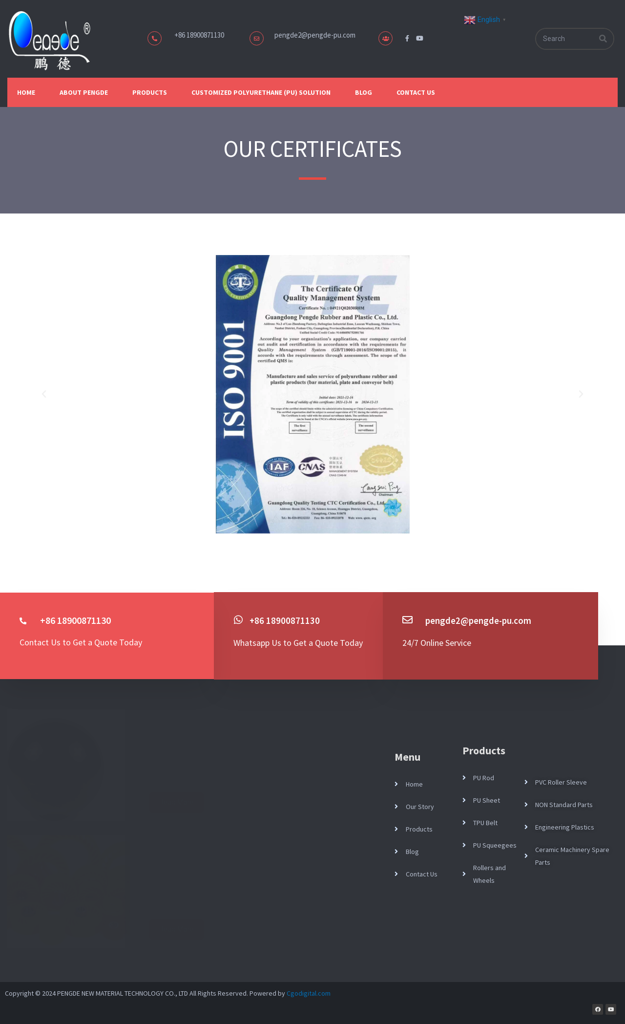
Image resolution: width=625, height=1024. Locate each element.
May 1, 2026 (174, 744)
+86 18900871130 (285, 620)
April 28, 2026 (177, 871)
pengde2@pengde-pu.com (314, 35)
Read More (176, 802)
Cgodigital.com (309, 992)
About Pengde (84, 92)
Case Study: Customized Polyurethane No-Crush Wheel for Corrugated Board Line (252, 847)
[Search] (603, 39)
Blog (363, 92)
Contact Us (415, 92)
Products (149, 92)
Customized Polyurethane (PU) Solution (261, 92)
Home (26, 92)
